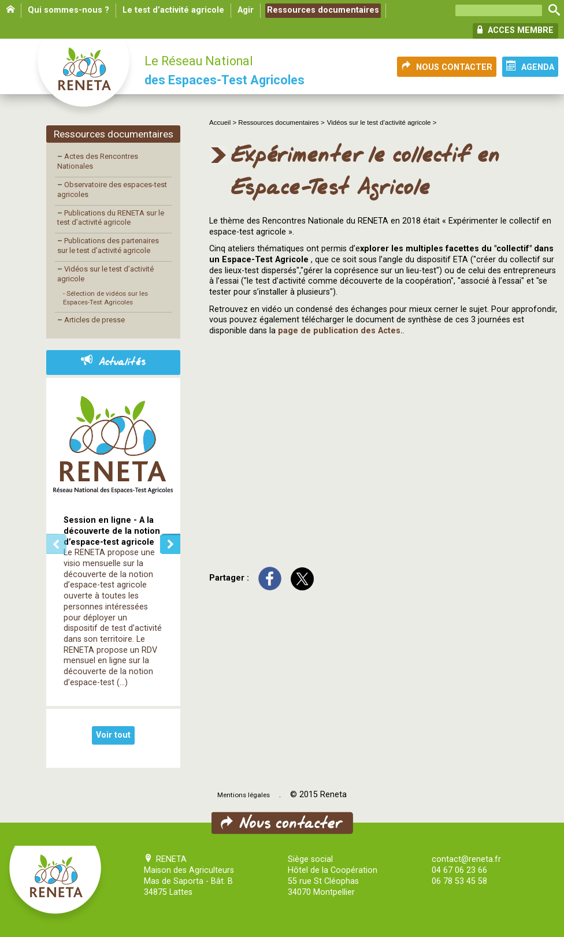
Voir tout (113, 735)
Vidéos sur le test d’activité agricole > (382, 122)
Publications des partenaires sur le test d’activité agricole (108, 245)
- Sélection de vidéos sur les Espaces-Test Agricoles (105, 297)
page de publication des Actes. (340, 331)
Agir (246, 10)
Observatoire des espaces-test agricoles (112, 189)
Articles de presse (91, 319)
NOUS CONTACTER (446, 66)
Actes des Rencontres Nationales (97, 161)
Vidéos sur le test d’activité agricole (105, 274)
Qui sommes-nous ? (68, 10)
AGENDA (530, 66)
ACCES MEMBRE (515, 30)
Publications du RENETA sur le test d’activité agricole (110, 218)
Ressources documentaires (323, 10)
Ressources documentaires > (281, 122)
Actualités (113, 362)
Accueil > (223, 122)
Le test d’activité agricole (173, 10)
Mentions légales (243, 795)
